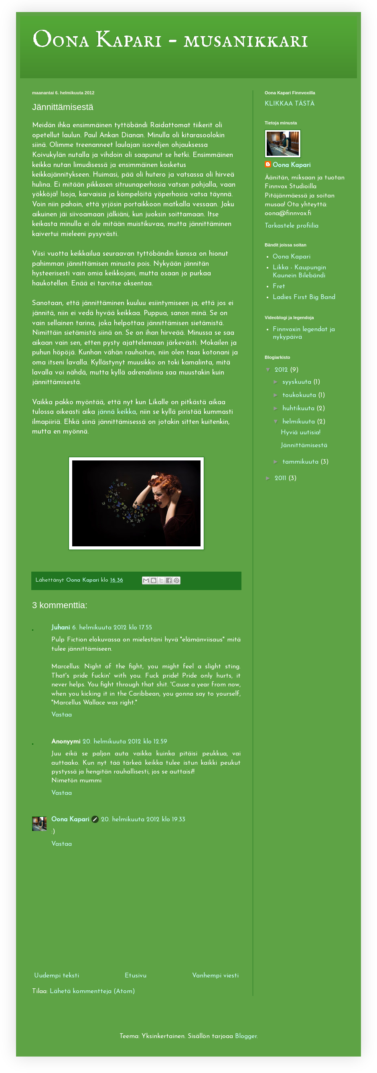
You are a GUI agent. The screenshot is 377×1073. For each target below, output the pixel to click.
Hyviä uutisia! (300, 433)
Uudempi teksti (56, 976)
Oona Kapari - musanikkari (170, 40)
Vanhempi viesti (215, 976)
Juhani (60, 628)
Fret (279, 286)
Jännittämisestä (304, 445)
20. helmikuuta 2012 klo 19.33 (143, 819)
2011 (281, 478)
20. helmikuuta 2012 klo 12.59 (125, 742)
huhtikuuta (299, 408)
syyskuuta (297, 382)
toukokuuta (300, 395)
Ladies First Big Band (304, 297)
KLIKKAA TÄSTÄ (289, 104)
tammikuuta (301, 462)
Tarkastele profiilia (291, 226)
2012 (282, 370)
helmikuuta (299, 422)
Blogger (246, 1036)
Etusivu (135, 976)
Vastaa (61, 715)
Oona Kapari (70, 819)
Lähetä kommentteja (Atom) (92, 991)
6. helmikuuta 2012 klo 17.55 (112, 628)
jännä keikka (116, 412)
